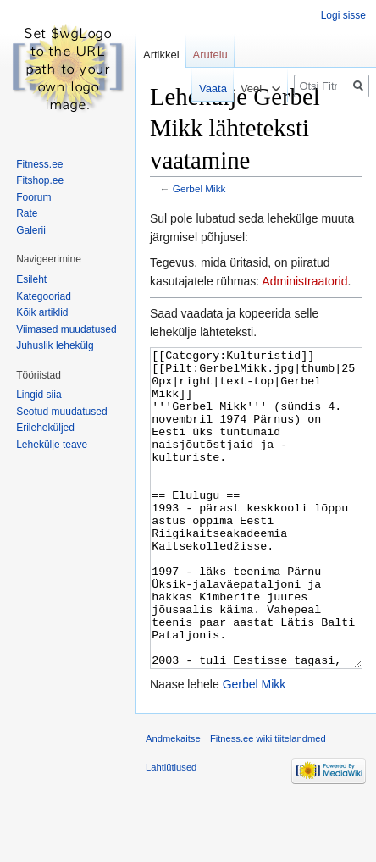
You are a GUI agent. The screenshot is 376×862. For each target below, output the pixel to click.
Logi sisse (343, 15)
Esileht (31, 279)
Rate (26, 213)
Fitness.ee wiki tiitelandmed (268, 802)
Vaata (202, 88)
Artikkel (161, 54)
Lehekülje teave (51, 444)
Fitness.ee (39, 164)
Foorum (33, 197)
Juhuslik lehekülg (54, 345)
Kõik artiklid (42, 312)
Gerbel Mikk (199, 188)
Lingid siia (38, 395)
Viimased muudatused (66, 329)
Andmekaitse (173, 802)
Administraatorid (304, 281)
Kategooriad (43, 296)
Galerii (31, 230)
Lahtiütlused (171, 831)
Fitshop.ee (40, 180)
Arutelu (210, 54)
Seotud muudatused (61, 411)
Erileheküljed (45, 428)
